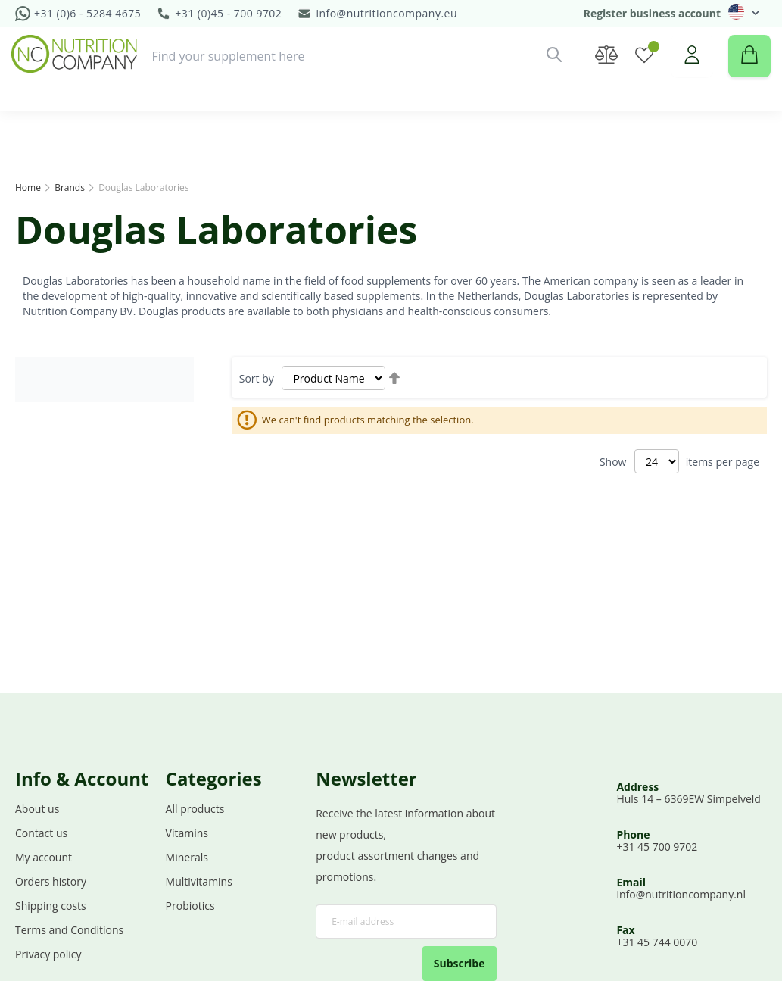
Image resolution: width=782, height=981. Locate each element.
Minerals (187, 859)
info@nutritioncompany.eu (386, 13)
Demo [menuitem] (492, 130)
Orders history (50, 883)
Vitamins (187, 835)
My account (43, 859)
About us (37, 811)
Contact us (41, 835)
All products (195, 811)
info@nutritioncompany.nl (681, 896)
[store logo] (78, 69)
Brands (71, 187)
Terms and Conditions (69, 932)
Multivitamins (199, 883)
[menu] (391, 131)
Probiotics (190, 908)
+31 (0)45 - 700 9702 (228, 13)
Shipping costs (50, 908)
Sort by (256, 378)
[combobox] (361, 71)
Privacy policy (48, 956)
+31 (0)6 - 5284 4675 (87, 13)
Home (29, 187)
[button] (743, 12)
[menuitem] (63, 131)
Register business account (652, 13)
